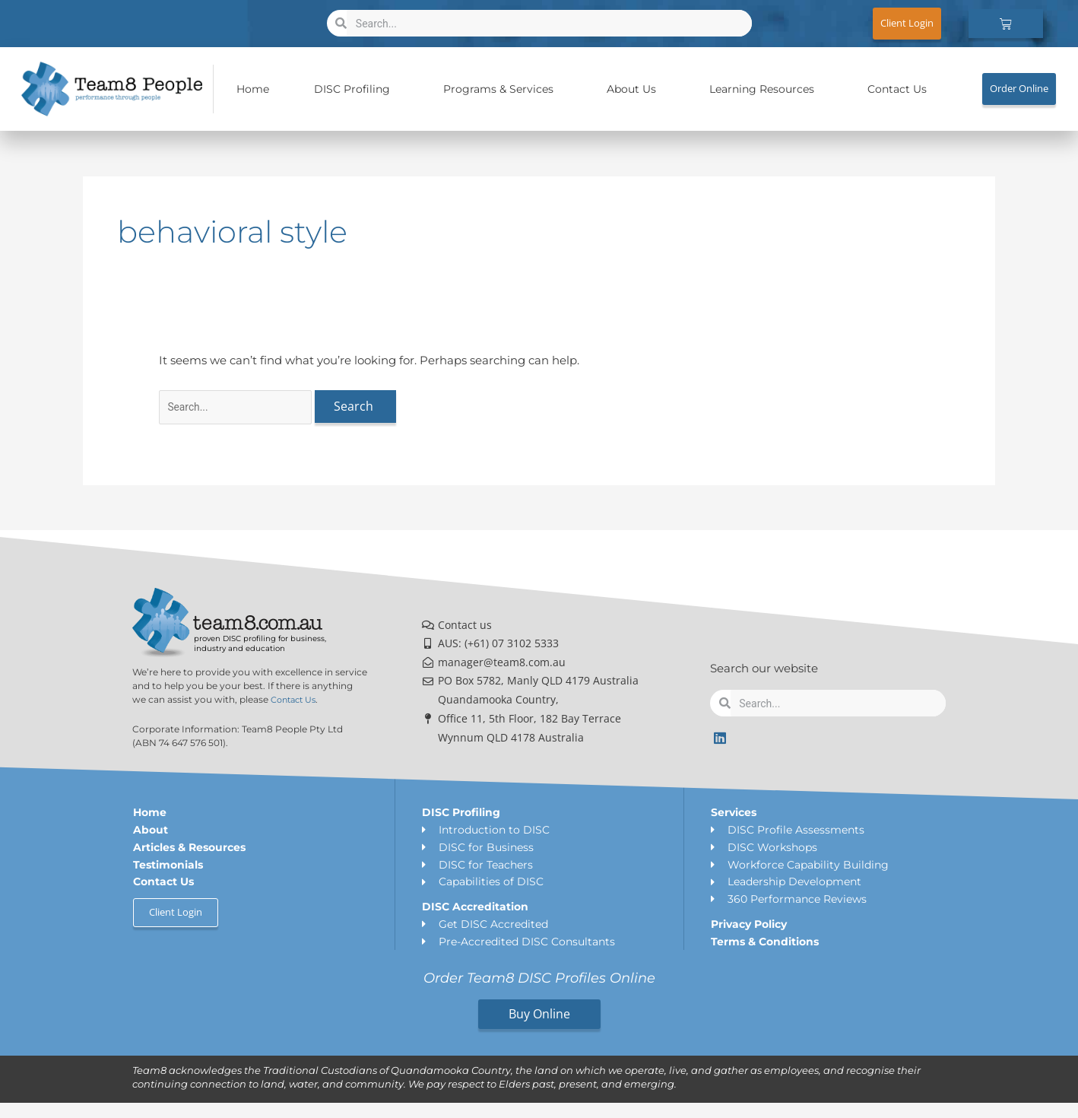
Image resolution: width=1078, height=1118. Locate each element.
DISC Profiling (356, 89)
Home (252, 89)
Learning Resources (765, 89)
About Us (635, 89)
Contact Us (897, 89)
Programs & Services (502, 89)
